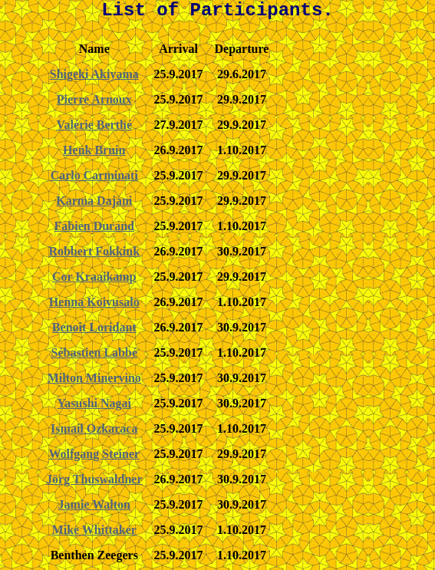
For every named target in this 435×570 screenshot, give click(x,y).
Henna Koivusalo (94, 301)
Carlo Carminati (94, 175)
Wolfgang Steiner (94, 453)
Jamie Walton (94, 504)
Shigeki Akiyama (94, 74)
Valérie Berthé (94, 124)
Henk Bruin (94, 150)
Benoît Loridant (94, 327)
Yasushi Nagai (94, 403)
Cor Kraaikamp (94, 276)
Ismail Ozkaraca (94, 428)
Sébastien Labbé (94, 352)
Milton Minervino (94, 377)
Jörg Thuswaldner (94, 479)
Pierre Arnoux (94, 99)
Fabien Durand (94, 225)
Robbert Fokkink (94, 251)
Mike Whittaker (94, 529)
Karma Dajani (94, 200)
